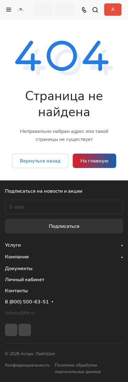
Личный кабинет (24, 279)
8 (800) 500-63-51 (27, 302)
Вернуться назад (40, 161)
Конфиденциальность (27, 365)
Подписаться (64, 226)
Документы (18, 268)
